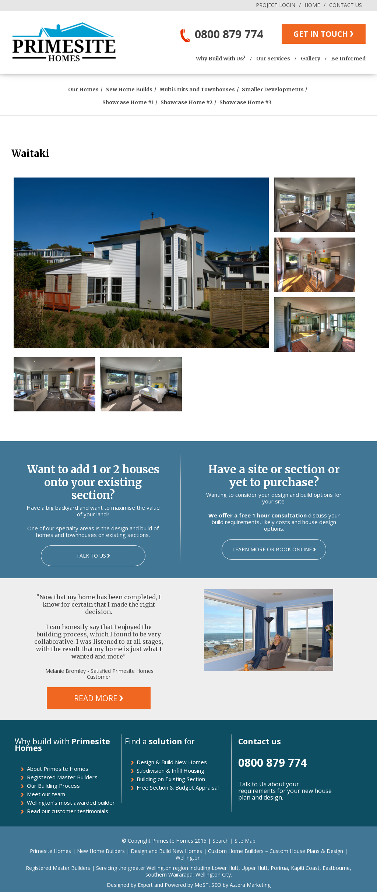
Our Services (273, 58)
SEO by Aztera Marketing (241, 884)
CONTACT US (345, 4)
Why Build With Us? (221, 58)
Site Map (245, 840)
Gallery (310, 58)
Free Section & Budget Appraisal (178, 787)
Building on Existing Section (171, 779)
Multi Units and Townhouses (197, 89)
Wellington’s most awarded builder (71, 802)
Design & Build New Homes (172, 762)
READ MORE (95, 698)
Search (220, 840)
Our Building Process (53, 785)
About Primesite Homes (57, 768)
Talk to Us (252, 784)
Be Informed (348, 58)
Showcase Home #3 (245, 102)
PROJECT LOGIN (275, 4)
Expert (144, 884)
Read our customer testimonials (67, 811)
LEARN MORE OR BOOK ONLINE (272, 549)
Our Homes (83, 89)
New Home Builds (128, 89)
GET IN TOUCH (320, 34)
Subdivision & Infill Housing (170, 770)
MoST (201, 884)
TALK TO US (91, 555)
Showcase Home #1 (128, 102)
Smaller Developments (273, 89)
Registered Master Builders (62, 777)
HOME (312, 4)
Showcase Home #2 (186, 102)
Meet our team (46, 794)
